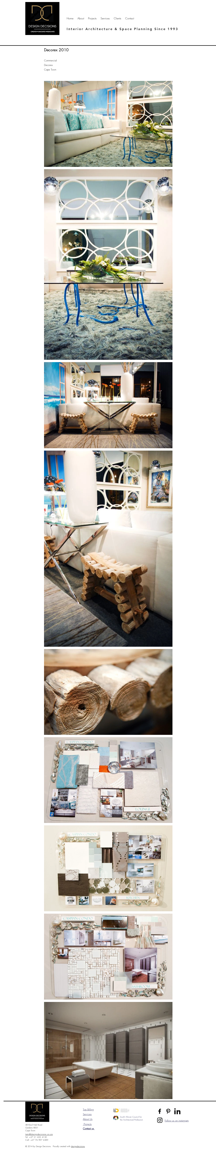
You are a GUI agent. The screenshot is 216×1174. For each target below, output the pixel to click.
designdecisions (78, 1146)
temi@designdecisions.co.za (39, 1134)
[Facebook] (159, 1111)
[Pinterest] (168, 1111)
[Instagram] (159, 1120)
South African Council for (131, 1116)
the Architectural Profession (131, 1119)
